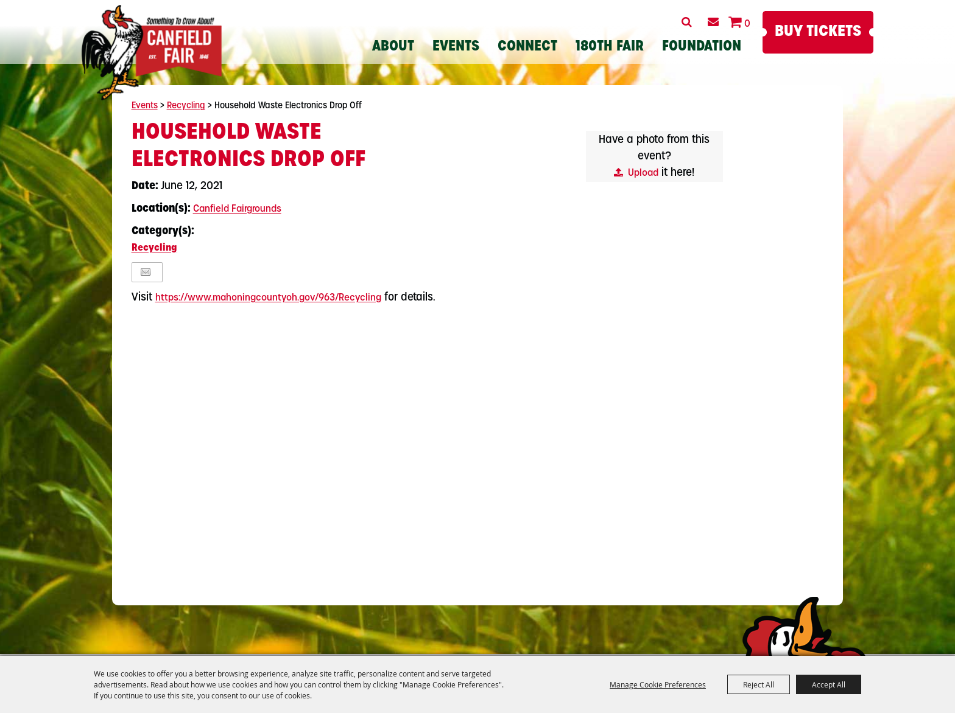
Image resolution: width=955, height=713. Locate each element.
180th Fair (610, 47)
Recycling (186, 106)
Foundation (701, 47)
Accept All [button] (828, 684)
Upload (643, 173)
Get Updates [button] (713, 22)
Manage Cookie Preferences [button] (658, 684)
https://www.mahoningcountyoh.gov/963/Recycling (268, 298)
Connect (527, 47)
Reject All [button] (758, 684)
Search (686, 22)
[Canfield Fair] (152, 52)
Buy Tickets (818, 32)
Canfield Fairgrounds (237, 209)
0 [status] (747, 24)
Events (455, 47)
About (393, 47)
